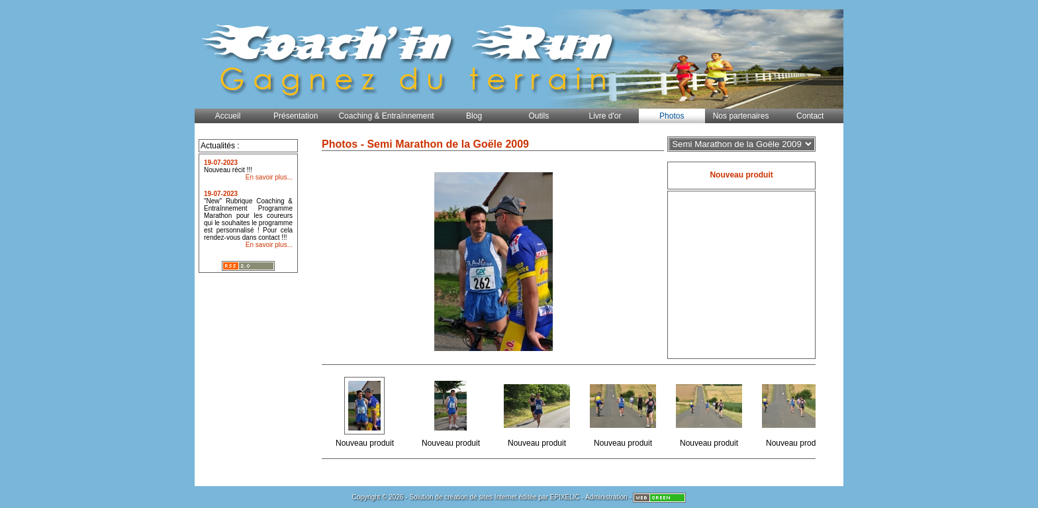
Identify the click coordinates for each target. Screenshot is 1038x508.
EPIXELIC (565, 497)
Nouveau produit (365, 412)
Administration (606, 497)
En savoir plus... (269, 177)
